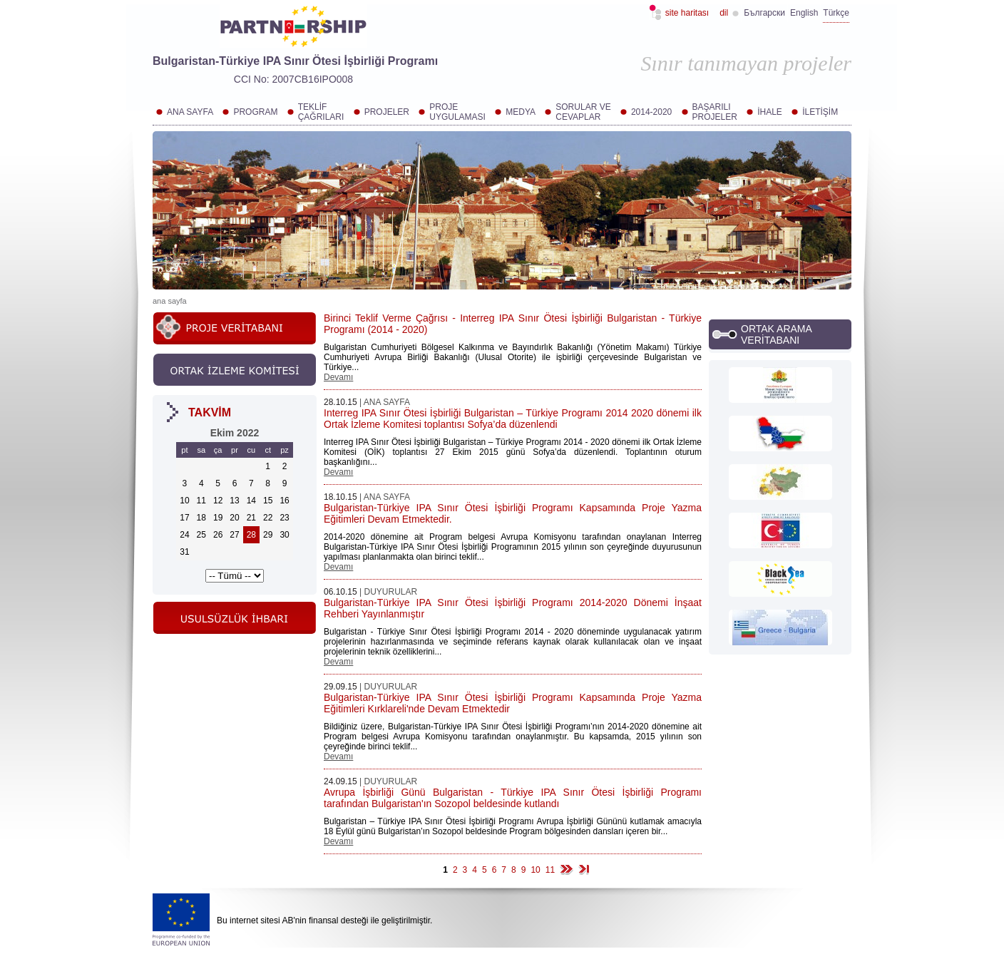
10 (535, 870)
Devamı (338, 377)
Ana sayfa (170, 301)
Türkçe (836, 13)
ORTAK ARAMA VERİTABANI (776, 334)
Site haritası (687, 13)
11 (550, 870)
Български (764, 13)
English (804, 13)
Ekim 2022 (235, 433)
